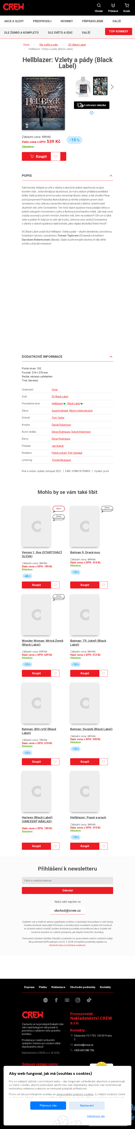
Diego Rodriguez (61, 432)
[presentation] (110, 87)
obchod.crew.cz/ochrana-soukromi (67, 945)
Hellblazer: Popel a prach (88, 818)
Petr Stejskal (75, 453)
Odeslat (67, 890)
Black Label (74, 403)
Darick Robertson (61, 425)
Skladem (28, 146)
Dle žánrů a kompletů (21, 32)
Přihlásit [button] (113, 7)
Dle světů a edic (60, 32)
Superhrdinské (60, 411)
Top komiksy (118, 32)
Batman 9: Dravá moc (86, 553)
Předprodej (42, 21)
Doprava (29, 987)
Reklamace (58, 987)
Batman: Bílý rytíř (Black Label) (39, 731)
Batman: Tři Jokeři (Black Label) (89, 643)
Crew (55, 389)
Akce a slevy (14, 21)
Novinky (67, 21)
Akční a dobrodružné (81, 411)
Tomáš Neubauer (61, 460)
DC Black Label (60, 396)
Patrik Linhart (59, 453)
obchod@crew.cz (67, 911)
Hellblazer (57, 403)
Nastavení (87, 1105)
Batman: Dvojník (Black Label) (87, 731)
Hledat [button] (99, 7)
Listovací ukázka (91, 105)
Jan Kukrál (58, 446)
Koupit (42, 157)
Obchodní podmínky (82, 987)
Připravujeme (92, 21)
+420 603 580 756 (84, 1050)
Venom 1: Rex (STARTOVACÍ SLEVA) (43, 555)
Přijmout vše (48, 1105)
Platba (43, 987)
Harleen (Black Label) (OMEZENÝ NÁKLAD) (38, 820)
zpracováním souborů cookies (74, 1094)
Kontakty (105, 987)
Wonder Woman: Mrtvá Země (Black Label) (43, 643)
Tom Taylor (58, 418)
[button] (117, 21)
